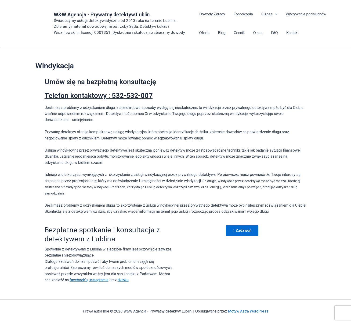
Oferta (204, 33)
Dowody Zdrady (212, 14)
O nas (255, 33)
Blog (220, 33)
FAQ (270, 33)
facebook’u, (79, 280)
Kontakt (288, 33)
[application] (273, 14)
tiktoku (123, 280)
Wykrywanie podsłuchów (303, 14)
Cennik (237, 33)
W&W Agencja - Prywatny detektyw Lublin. (102, 14)
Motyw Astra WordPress (248, 311)
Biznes (267, 14)
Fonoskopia (242, 14)
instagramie (99, 280)
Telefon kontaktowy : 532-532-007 (99, 95)
